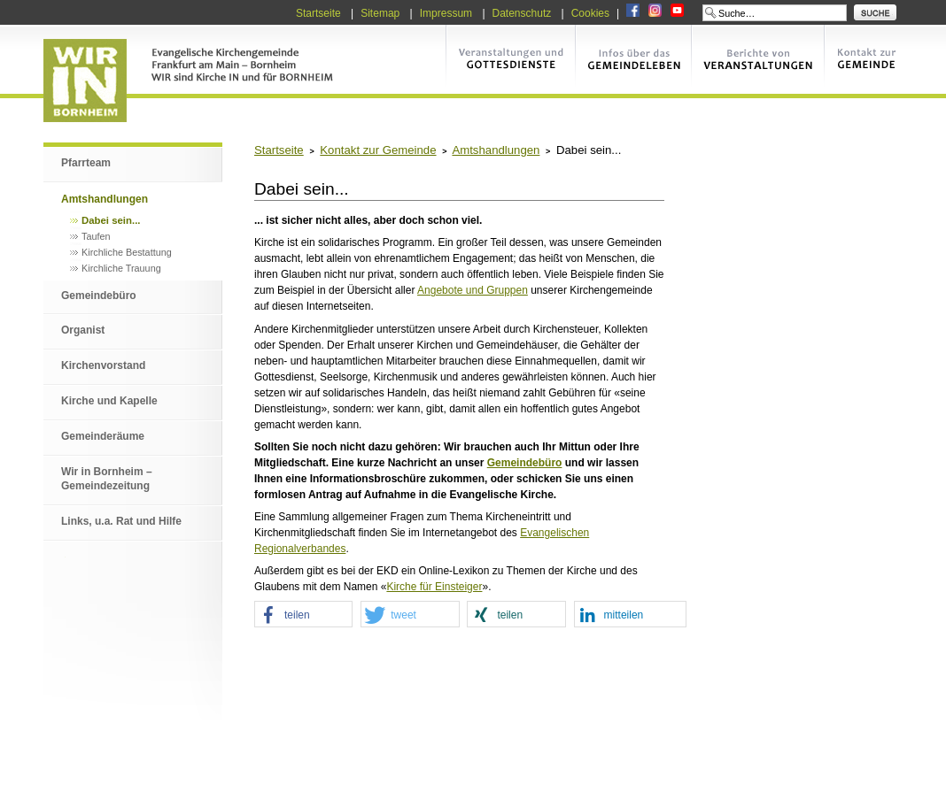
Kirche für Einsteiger (434, 586)
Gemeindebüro (98, 295)
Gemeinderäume (102, 436)
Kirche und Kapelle (109, 401)
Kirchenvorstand (103, 365)
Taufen (96, 236)
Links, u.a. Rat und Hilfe (121, 521)
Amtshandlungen (104, 199)
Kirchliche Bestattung (126, 252)
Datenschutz (522, 13)
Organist (83, 330)
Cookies (590, 13)
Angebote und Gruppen (472, 290)
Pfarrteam (86, 163)
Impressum (446, 13)
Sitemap (380, 13)
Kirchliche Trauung (121, 268)
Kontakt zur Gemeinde (378, 150)
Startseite (318, 13)
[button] (303, 615)
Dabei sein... (110, 220)
